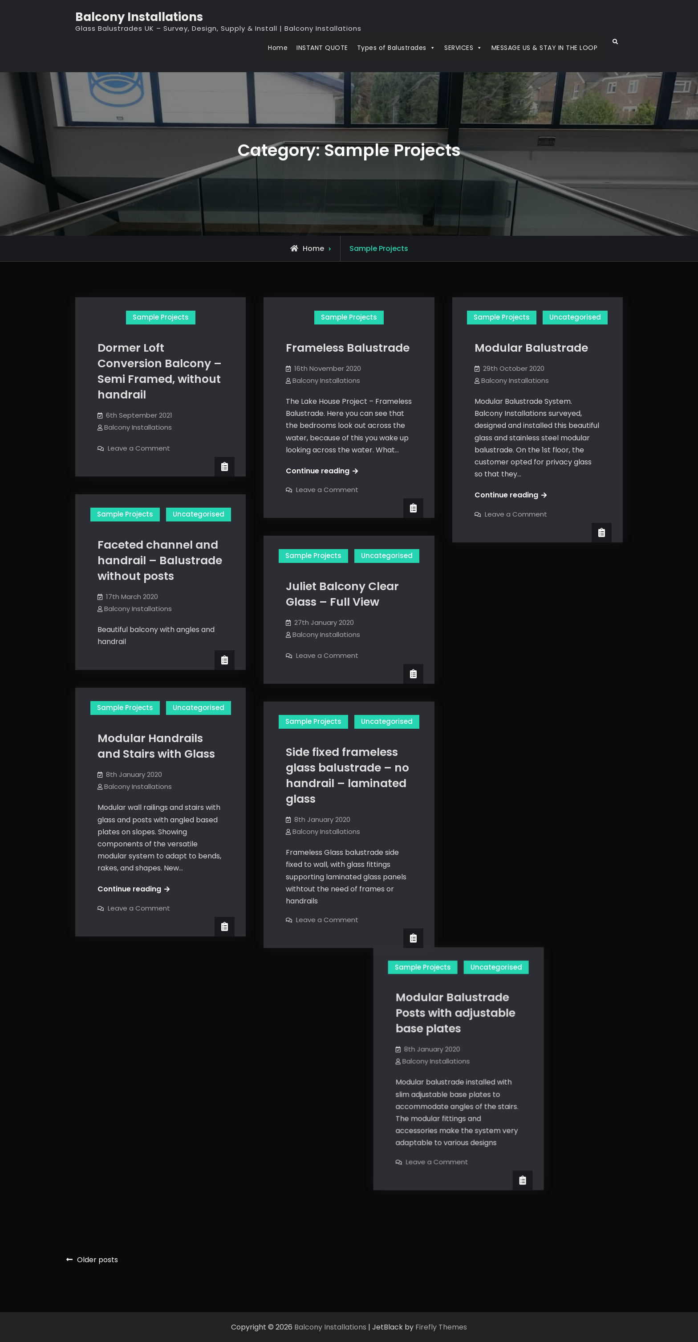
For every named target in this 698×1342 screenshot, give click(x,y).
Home (278, 47)
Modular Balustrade (531, 348)
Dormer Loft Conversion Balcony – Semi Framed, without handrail (159, 371)
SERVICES (463, 47)
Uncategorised (575, 317)
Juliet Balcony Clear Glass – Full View (342, 594)
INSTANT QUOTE (322, 47)
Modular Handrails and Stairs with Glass (156, 746)
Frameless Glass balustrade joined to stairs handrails (294, 1020)
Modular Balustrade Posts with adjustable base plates (534, 617)
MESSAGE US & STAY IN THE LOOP (544, 47)
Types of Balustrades (396, 47)
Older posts (97, 1260)
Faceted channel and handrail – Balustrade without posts (159, 560)
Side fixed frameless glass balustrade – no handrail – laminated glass (347, 775)
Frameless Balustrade (348, 348)
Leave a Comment (139, 448)
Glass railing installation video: (524, 870)
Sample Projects (161, 317)
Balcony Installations (139, 17)
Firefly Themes (441, 1327)
